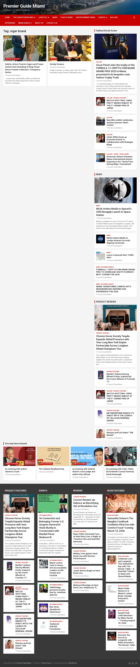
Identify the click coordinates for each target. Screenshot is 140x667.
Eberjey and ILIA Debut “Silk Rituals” (120, 433)
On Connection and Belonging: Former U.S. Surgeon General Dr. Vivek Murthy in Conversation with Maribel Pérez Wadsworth (51, 528)
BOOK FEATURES (116, 490)
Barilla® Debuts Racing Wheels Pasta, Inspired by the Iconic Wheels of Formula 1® (121, 378)
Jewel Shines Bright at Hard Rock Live (86, 571)
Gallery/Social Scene (106, 30)
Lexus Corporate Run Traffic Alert (120, 256)
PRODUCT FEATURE (119, 98)
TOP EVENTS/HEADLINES (23, 17)
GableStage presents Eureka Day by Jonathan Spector (58, 591)
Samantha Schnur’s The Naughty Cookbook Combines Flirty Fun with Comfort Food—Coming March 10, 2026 (120, 524)
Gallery (16, 59)
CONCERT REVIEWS (79, 497)
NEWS (54, 17)
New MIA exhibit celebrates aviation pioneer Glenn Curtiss (120, 122)
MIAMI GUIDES (24, 23)
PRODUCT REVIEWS (106, 301)
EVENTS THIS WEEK (12, 463)
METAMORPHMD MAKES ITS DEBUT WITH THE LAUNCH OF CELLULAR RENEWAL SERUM (120, 417)
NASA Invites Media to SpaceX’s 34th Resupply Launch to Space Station (114, 211)
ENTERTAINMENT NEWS (85, 17)
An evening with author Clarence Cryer (16, 470)
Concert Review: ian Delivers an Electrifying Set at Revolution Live (85, 502)
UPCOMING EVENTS (107, 267)
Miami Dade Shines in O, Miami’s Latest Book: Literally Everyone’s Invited (125, 594)
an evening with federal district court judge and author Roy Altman (83, 472)
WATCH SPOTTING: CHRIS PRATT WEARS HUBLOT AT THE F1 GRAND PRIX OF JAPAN (119, 104)
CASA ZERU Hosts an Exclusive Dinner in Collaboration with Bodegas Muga (120, 141)
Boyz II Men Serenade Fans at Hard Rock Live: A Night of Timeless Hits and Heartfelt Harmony (87, 538)
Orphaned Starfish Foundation (55, 626)
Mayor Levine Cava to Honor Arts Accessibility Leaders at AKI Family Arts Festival (58, 569)
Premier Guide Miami (24, 6)
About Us (39, 23)
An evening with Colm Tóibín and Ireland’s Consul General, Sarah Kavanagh (120, 472)
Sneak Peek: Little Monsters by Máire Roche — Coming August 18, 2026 (126, 618)
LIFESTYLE (43, 17)
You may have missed (16, 443)
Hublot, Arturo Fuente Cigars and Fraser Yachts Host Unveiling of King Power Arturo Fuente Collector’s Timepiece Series (24, 68)
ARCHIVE (9, 59)
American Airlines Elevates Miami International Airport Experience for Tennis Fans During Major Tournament (120, 160)
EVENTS (102, 17)
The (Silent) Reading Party (51, 469)
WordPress (73, 663)
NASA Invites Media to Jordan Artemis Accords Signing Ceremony (118, 240)
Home (7, 17)
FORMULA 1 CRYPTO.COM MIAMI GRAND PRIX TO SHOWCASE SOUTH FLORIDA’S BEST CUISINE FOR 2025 (115, 272)
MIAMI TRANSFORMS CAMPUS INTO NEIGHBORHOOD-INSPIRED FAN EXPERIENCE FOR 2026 (113, 289)
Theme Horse (46, 663)
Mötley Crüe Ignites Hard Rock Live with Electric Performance (85, 556)
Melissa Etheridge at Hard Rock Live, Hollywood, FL (85, 586)
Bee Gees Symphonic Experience (55, 609)
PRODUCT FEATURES (15, 490)
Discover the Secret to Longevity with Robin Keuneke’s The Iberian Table (126, 640)
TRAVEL (116, 154)
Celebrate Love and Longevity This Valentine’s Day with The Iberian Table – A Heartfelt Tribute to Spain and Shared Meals (126, 567)
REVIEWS (77, 490)
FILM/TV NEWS (67, 17)
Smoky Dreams (57, 64)
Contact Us (52, 23)
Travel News (124, 154)
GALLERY (114, 17)
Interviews (10, 23)
